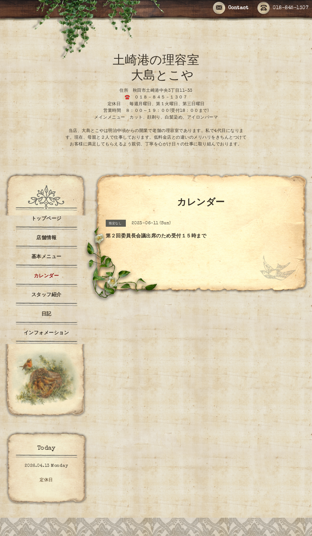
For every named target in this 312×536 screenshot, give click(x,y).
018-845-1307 (282, 8)
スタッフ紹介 (46, 295)
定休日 (46, 480)
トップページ (46, 219)
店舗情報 (46, 238)
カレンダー (46, 276)
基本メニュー (46, 257)
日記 (46, 314)
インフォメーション (46, 333)
